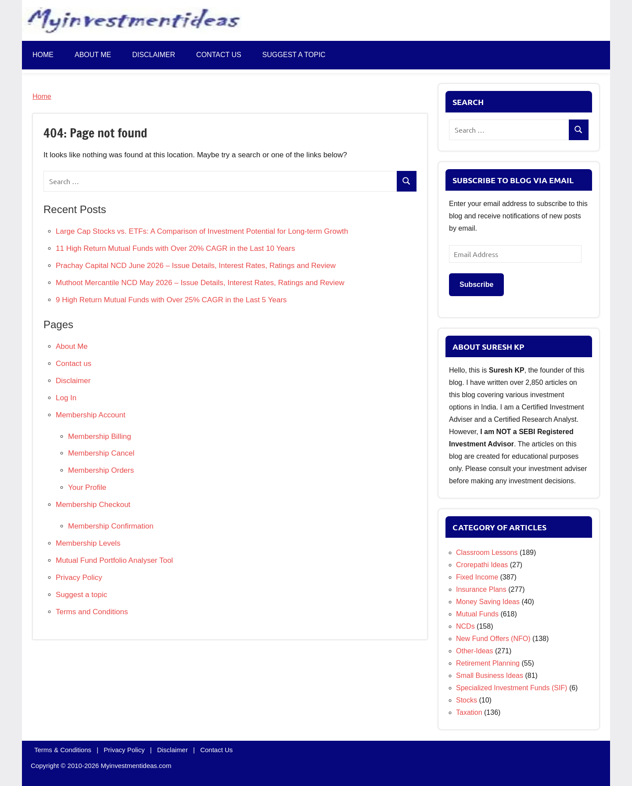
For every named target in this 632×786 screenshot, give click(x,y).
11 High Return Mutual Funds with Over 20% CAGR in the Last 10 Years (175, 248)
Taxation (469, 712)
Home (43, 54)
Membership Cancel (101, 453)
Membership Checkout (93, 504)
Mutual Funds (477, 614)
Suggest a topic (294, 54)
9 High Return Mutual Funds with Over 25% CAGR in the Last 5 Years (171, 300)
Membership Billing (99, 436)
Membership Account (91, 415)
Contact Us (216, 749)
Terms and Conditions (92, 612)
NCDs (465, 626)
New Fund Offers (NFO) (493, 638)
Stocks (466, 700)
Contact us (218, 54)
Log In (66, 398)
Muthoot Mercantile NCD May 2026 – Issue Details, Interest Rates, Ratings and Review (200, 283)
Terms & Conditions (62, 749)
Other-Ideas (474, 651)
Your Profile (87, 487)
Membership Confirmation (111, 526)
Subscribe (476, 284)
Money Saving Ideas (488, 601)
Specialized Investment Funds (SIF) (511, 688)
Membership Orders (101, 470)
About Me (93, 54)
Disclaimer (153, 54)
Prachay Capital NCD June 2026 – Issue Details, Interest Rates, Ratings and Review (196, 265)
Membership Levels (88, 543)
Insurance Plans (481, 589)
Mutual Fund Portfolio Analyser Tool (114, 560)
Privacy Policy (79, 577)
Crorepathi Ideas (482, 565)
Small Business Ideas (489, 675)
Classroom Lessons (487, 552)
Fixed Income (477, 577)
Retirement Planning (488, 663)
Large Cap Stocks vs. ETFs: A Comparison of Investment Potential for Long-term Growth (202, 231)
